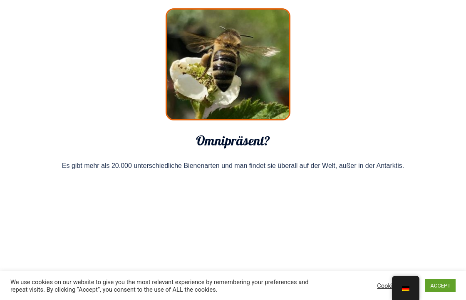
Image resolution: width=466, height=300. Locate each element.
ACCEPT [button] (440, 285)
